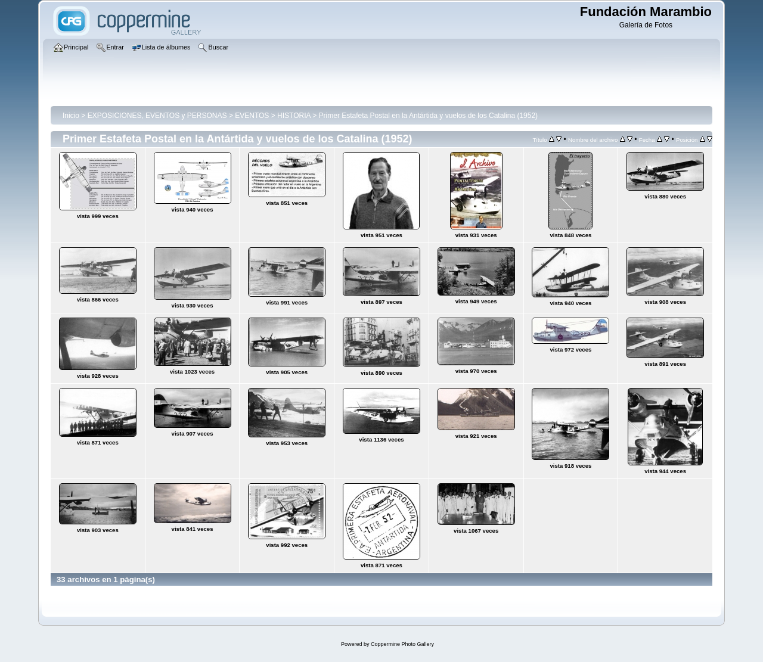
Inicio (71, 115)
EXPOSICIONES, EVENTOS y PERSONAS (157, 115)
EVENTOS (252, 115)
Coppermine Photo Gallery (402, 644)
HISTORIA (294, 115)
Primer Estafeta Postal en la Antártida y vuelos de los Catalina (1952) (428, 115)
